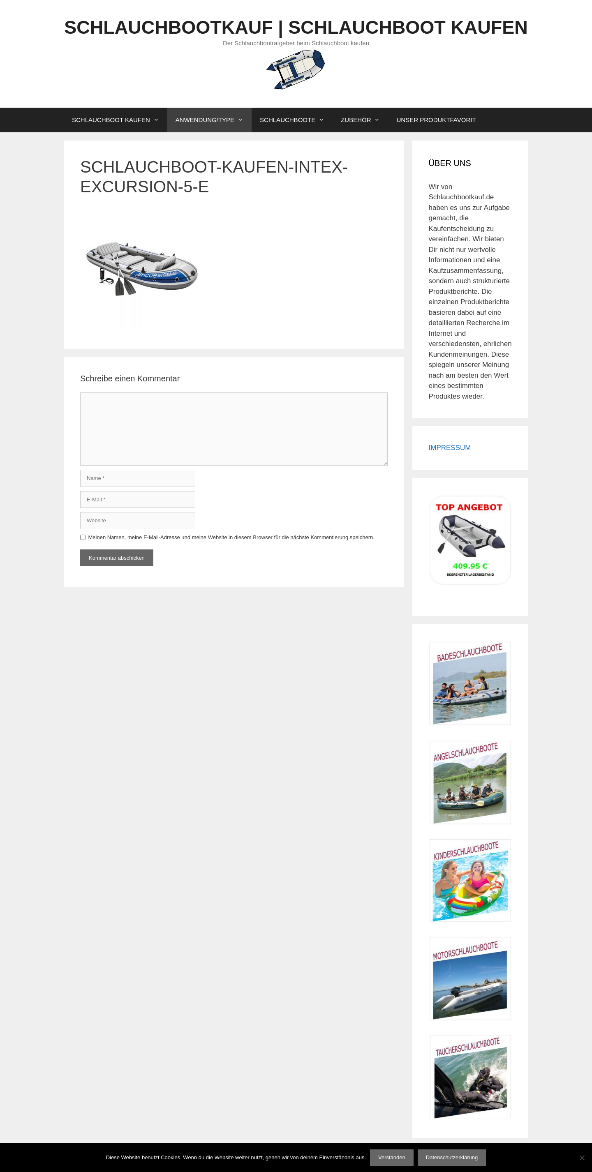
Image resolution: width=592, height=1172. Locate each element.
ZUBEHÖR (364, 120)
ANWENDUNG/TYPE (214, 120)
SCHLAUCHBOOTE (296, 120)
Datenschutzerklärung (452, 1157)
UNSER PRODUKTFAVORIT (436, 119)
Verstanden (391, 1157)
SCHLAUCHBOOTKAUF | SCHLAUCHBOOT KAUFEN (296, 27)
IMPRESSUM (450, 448)
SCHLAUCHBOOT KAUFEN (119, 120)
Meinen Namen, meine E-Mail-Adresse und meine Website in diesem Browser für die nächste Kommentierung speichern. (231, 537)
